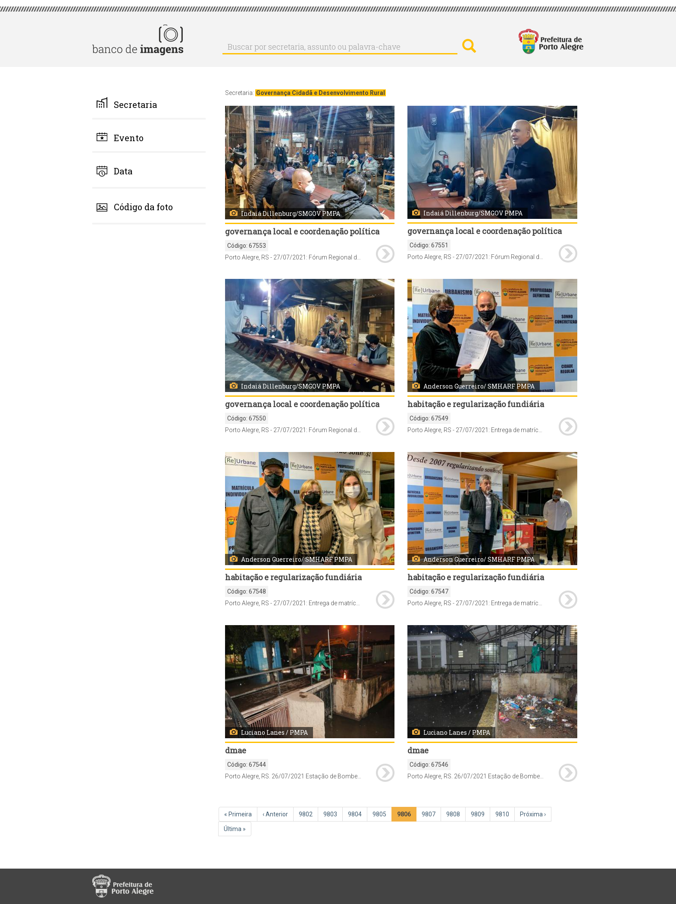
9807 (431, 814)
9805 (381, 814)
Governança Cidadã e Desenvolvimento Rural (320, 92)
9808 (455, 814)
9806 (406, 816)
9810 (504, 814)
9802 (308, 814)
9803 (332, 814)
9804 (357, 814)
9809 (480, 814)
